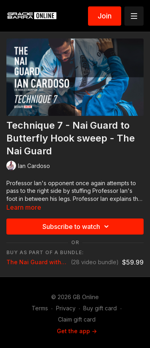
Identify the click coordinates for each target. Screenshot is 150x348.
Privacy (66, 308)
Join (105, 16)
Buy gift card (100, 308)
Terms (40, 308)
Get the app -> (77, 331)
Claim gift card (77, 319)
